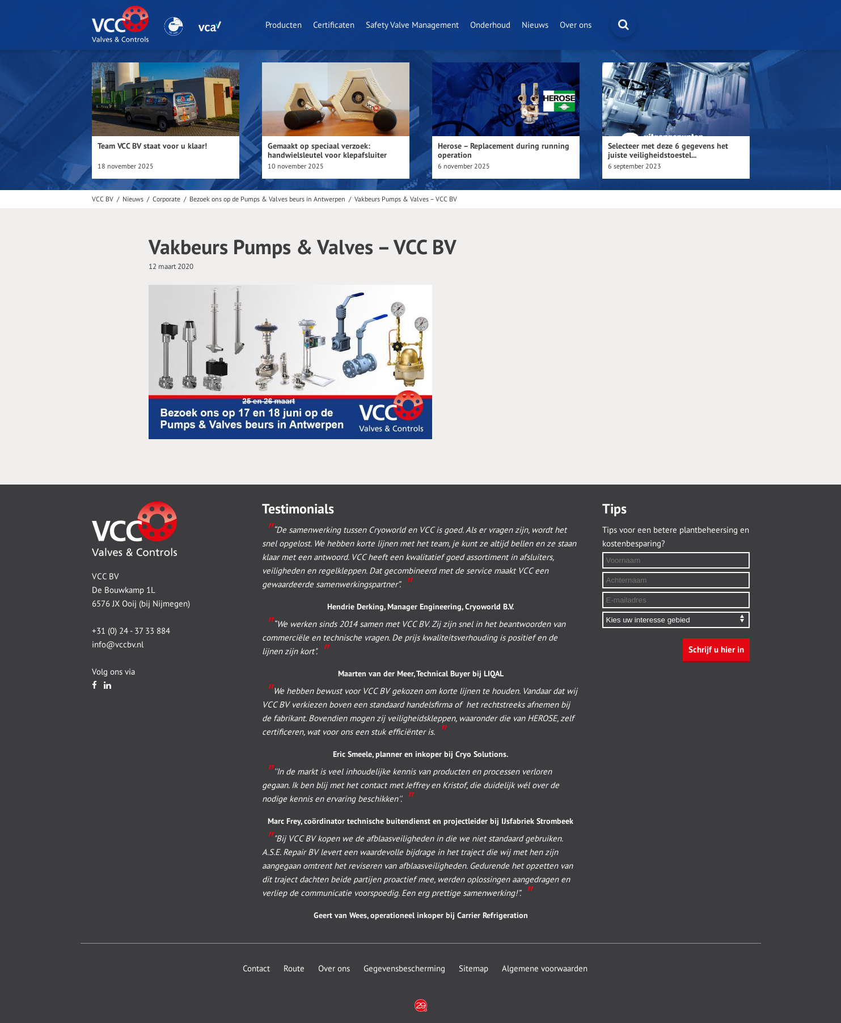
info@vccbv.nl (117, 644)
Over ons (575, 25)
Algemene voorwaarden (545, 968)
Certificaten (333, 25)
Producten (283, 25)
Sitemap (473, 968)
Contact (256, 968)
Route (294, 968)
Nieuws (535, 25)
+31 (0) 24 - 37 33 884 (131, 631)
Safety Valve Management (412, 25)
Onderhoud (490, 25)
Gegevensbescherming (404, 968)
